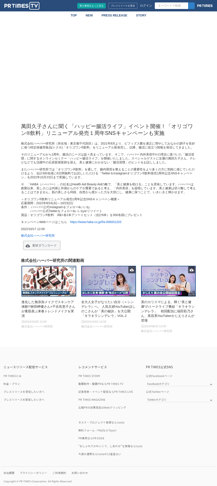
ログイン (146, 5)
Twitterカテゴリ (156, 399)
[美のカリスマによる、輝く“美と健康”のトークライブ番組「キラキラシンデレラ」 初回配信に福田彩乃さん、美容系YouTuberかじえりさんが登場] (168, 299)
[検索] (191, 5)
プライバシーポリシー (33, 473)
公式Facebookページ (159, 376)
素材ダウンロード (44, 245)
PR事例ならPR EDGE (91, 438)
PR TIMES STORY (89, 376)
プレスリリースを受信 (123, 5)
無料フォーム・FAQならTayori (97, 430)
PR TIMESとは (12, 376)
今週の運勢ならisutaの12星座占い (99, 454)
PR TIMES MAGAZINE (92, 399)
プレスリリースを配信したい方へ (24, 399)
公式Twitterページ (157, 391)
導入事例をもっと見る (91, 5)
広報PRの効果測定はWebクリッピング (102, 407)
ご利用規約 (59, 473)
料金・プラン (12, 384)
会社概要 (9, 473)
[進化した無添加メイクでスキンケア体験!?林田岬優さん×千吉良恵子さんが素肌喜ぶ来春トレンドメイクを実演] (48, 297)
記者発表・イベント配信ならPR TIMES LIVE (105, 391)
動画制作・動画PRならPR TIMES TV (100, 384)
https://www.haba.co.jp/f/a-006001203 (95, 222)
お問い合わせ (79, 473)
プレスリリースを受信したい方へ (24, 391)
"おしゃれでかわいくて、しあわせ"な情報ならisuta (110, 446)
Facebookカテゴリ (158, 384)
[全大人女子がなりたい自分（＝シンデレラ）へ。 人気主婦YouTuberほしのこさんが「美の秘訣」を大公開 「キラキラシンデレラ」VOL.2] (108, 297)
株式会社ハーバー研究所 (38, 235)
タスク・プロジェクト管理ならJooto (101, 422)
